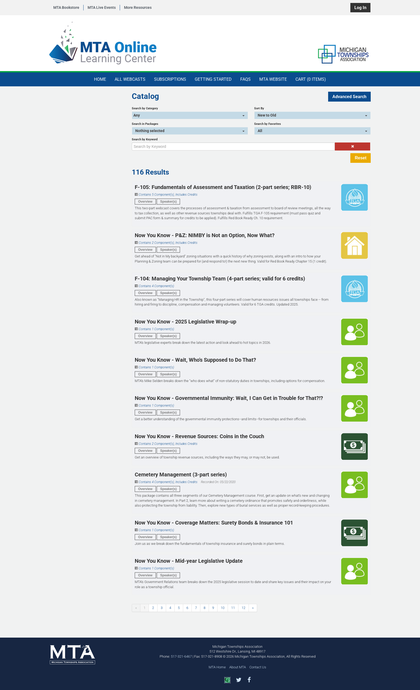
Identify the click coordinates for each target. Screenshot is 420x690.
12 (243, 608)
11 (233, 608)
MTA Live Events (102, 7)
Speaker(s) (168, 201)
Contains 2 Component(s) (156, 243)
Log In (360, 7)
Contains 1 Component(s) (156, 329)
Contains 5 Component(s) (156, 194)
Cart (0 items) (310, 79)
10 (222, 608)
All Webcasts (130, 79)
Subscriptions (170, 79)
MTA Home (217, 667)
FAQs (245, 79)
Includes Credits (186, 194)
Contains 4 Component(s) (156, 286)
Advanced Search (349, 96)
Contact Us (257, 667)
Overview (145, 201)
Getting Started (213, 79)
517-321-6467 (181, 656)
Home (100, 79)
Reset (360, 158)
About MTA (237, 667)
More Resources (138, 7)
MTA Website (273, 79)
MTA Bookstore (66, 7)
